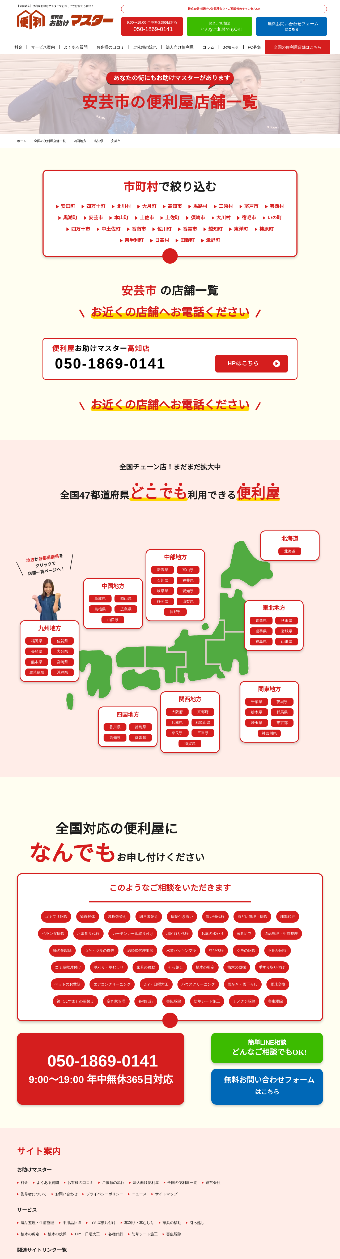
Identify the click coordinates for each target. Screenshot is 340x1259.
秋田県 (286, 592)
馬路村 (200, 206)
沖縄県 (62, 644)
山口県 (112, 591)
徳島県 (140, 699)
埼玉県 (256, 694)
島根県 (100, 581)
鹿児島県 (36, 644)
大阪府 (177, 684)
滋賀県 (190, 715)
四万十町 (95, 206)
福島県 (261, 613)
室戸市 (252, 206)
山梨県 (188, 573)
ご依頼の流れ (145, 47)
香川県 (115, 699)
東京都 (282, 694)
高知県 (115, 709)
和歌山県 (203, 694)
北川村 (123, 206)
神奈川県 (269, 705)
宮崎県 (62, 634)
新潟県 (162, 542)
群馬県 (282, 684)
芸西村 (277, 206)
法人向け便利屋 (180, 47)
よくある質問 (76, 47)
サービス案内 (43, 47)
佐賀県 (62, 612)
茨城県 (282, 673)
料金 (19, 47)
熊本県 (36, 634)
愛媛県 (140, 709)
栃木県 (256, 684)
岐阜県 (162, 563)
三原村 (226, 206)
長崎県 (36, 623)
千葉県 (256, 673)
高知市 (175, 206)
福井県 (188, 552)
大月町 (149, 206)
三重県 (203, 705)
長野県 (175, 583)
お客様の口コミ (111, 47)
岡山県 (125, 570)
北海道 (289, 523)
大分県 (62, 623)
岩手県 (261, 603)
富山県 (188, 542)
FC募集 (254, 47)
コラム (209, 47)
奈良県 (177, 705)
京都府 (203, 684)
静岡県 (162, 573)
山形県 (286, 613)
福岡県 (36, 612)
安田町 (67, 206)
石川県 (162, 552)
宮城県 (286, 603)
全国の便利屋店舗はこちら (297, 47)
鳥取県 (100, 570)
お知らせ (231, 47)
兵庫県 (177, 694)
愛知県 (188, 563)
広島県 (125, 581)
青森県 (261, 592)
